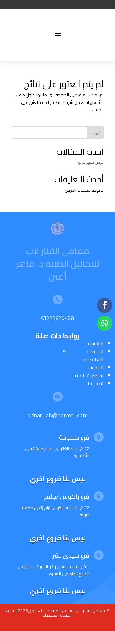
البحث (95, 134)
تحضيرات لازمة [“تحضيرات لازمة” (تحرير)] (89, 375)
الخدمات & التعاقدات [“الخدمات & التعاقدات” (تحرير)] (83, 355)
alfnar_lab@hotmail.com (58, 415)
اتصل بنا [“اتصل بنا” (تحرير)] (96, 383)
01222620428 (57, 318)
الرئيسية (96, 343)
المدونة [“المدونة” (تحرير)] (96, 367)
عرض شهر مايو (91, 162)
